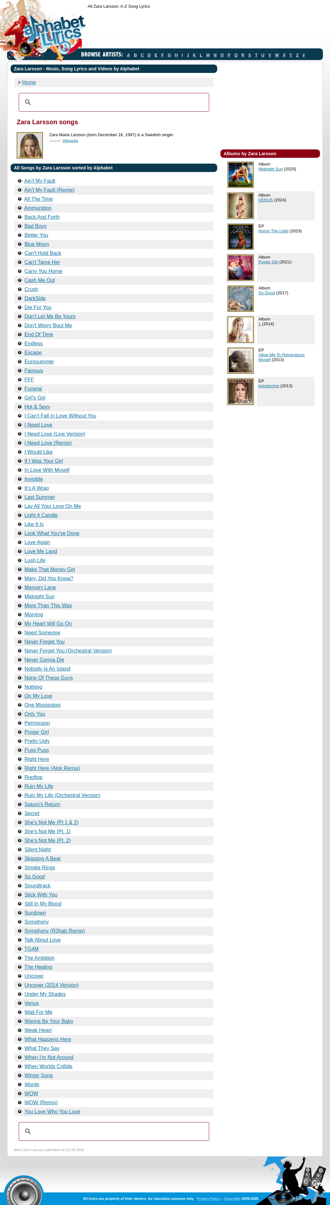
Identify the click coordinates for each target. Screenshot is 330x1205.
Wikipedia (70, 141)
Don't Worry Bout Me (48, 325)
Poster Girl (36, 732)
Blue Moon (36, 244)
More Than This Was (48, 605)
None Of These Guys (48, 678)
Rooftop (33, 777)
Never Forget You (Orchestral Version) (68, 650)
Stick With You (40, 894)
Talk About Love (42, 940)
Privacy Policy (209, 1198)
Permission (37, 723)
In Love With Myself (47, 470)
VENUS (265, 199)
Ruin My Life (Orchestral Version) (62, 795)
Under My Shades (45, 994)
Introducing (268, 385)
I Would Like (38, 452)
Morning (33, 614)
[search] (113, 102)
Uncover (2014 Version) (51, 985)
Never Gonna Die (44, 660)
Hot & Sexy (37, 407)
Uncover (34, 976)
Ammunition (37, 208)
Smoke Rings (39, 867)
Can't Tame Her (42, 262)
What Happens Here (47, 1039)
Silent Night (37, 849)
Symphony (36, 922)
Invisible (33, 479)
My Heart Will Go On (48, 623)
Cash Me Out (39, 280)
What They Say (42, 1048)
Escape (33, 352)
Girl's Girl (34, 397)
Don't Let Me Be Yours (50, 316)
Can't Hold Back (42, 253)
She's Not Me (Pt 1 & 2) (51, 822)
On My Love (38, 696)
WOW (31, 1093)
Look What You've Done (51, 533)
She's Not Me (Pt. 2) (47, 840)
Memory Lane (40, 587)
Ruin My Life (38, 786)
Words (31, 1084)
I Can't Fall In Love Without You (60, 416)
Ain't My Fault (39, 181)
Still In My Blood (43, 903)
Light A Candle (41, 515)
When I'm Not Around (48, 1057)
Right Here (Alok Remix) (52, 768)
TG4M (31, 949)
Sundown (35, 913)
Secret (31, 813)
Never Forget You (44, 641)
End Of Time (38, 334)
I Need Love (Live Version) (54, 434)
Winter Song (38, 1075)
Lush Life (34, 560)
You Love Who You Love (52, 1111)
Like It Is (34, 524)
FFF (29, 379)
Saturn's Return (42, 804)
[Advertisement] (205, 30)
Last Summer (39, 497)
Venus (31, 1003)
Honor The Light (273, 230)
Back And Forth (42, 217)
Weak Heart (38, 1030)
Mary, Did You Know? (48, 578)
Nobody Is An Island (47, 669)
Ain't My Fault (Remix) (49, 190)
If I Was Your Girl (43, 461)
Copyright (232, 1198)
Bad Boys (35, 226)
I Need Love (38, 425)
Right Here (36, 759)
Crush (31, 289)
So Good (34, 876)
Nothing (33, 687)
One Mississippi (42, 705)
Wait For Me (38, 1012)
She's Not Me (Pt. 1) (47, 831)
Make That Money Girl (49, 569)
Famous (33, 370)
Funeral (33, 388)
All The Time (38, 199)
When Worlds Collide (48, 1066)
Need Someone (42, 632)
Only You (34, 714)
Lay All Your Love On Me (52, 506)
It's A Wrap (36, 488)
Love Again (37, 542)
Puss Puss (36, 750)
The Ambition (39, 958)
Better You (36, 235)
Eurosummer (39, 361)
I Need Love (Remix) (48, 443)
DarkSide (35, 298)
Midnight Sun (39, 596)
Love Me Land (40, 551)
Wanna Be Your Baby (48, 1021)
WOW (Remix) (41, 1102)
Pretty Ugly (37, 741)
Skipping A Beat (42, 858)
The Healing (38, 967)
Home (29, 82)
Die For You (38, 307)
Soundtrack (37, 885)
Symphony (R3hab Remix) (54, 931)
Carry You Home (43, 271)
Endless (33, 343)
